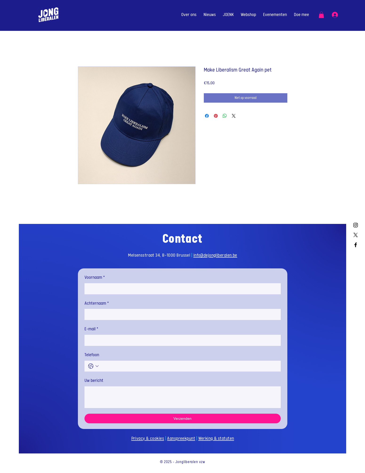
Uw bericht (93, 380)
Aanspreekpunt (181, 438)
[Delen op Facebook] (207, 116)
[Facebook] (356, 245)
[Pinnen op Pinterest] (216, 116)
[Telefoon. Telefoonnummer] (189, 366)
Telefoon (91, 355)
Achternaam (96, 303)
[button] (321, 15)
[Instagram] (356, 225)
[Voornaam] (181, 288)
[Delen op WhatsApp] (225, 116)
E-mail (91, 329)
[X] (356, 235)
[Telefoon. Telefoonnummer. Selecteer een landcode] (93, 366)
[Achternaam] (181, 314)
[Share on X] (234, 116)
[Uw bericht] (182, 397)
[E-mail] (181, 340)
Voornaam (94, 277)
